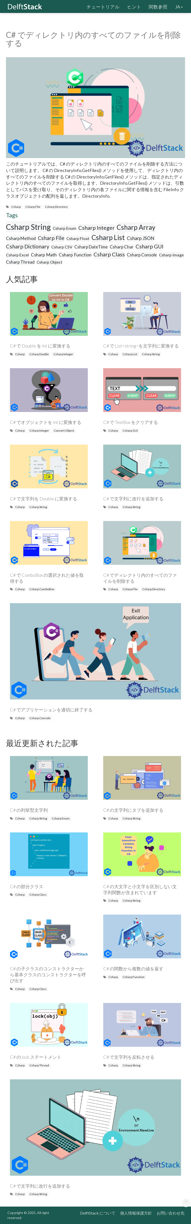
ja (179, 6)
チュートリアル (103, 6)
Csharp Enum (64, 228)
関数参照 (158, 6)
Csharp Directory (56, 207)
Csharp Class (109, 254)
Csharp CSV (61, 246)
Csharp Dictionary (27, 246)
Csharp (16, 207)
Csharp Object (49, 262)
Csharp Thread (20, 262)
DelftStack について (97, 1213)
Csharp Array (136, 227)
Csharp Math (44, 254)
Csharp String (28, 226)
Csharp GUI (149, 246)
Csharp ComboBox (41, 589)
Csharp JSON (140, 238)
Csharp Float (78, 238)
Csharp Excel (17, 254)
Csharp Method (21, 238)
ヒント (134, 6)
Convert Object (64, 430)
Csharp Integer (96, 228)
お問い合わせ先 (171, 1213)
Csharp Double (39, 354)
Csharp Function (75, 254)
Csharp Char (122, 246)
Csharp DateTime (91, 246)
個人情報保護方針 (136, 1213)
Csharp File (32, 207)
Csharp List (108, 237)
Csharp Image (171, 254)
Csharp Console (142, 254)
